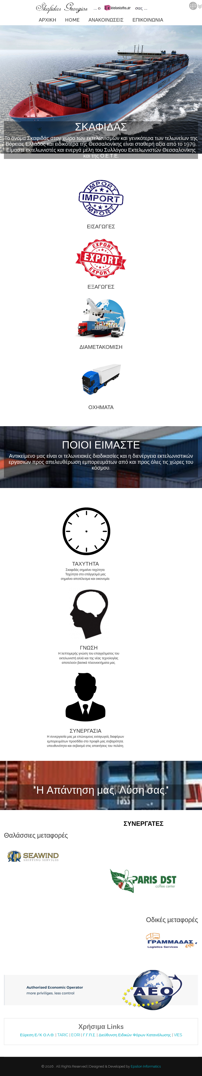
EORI (76, 1035)
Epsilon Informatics (145, 1066)
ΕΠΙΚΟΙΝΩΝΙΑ (148, 20)
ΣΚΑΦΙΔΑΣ (101, 126)
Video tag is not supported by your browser (101, 89)
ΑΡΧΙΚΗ (47, 20)
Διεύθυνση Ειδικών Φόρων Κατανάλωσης (135, 1035)
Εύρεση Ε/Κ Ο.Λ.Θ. (37, 1035)
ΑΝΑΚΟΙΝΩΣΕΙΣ (105, 20)
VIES (178, 1035)
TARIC (62, 1035)
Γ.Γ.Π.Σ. (90, 1035)
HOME (72, 20)
